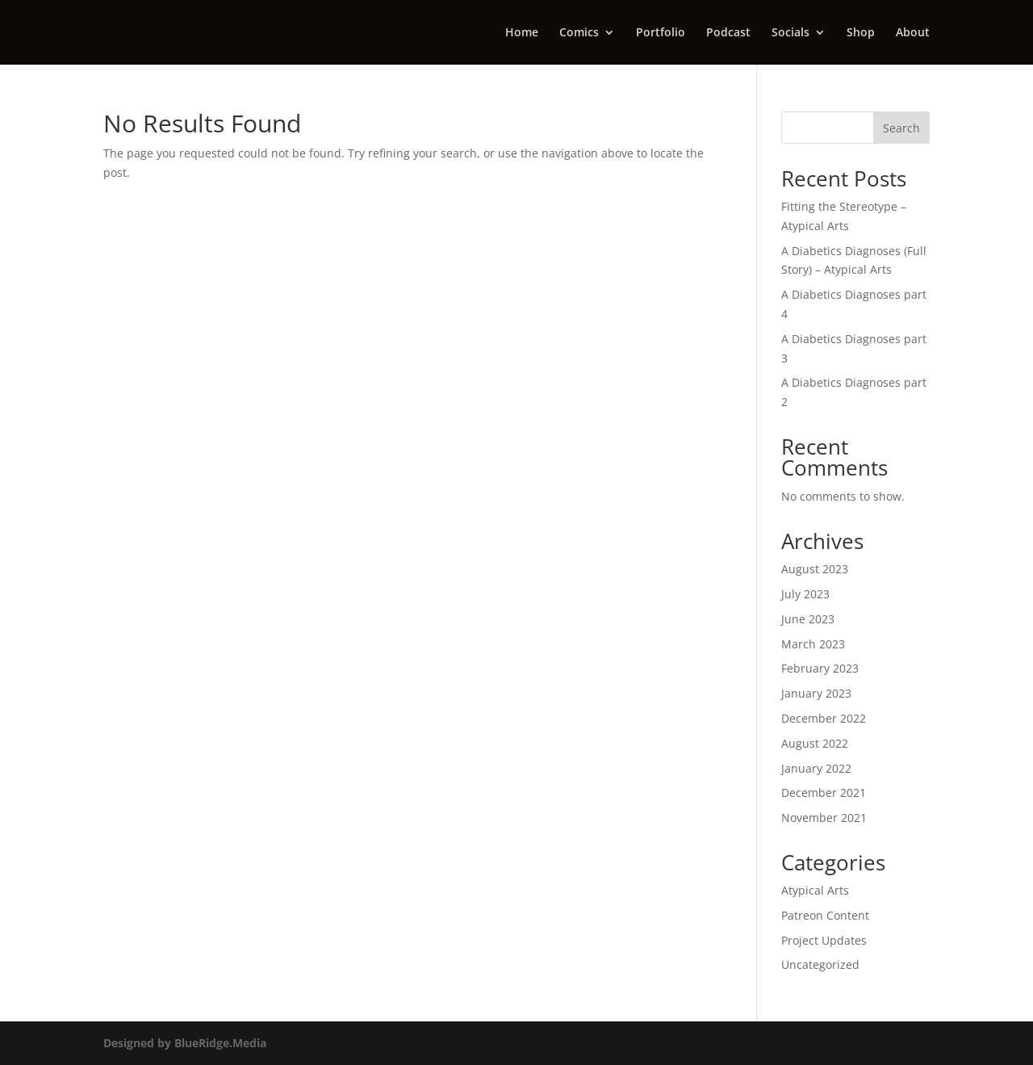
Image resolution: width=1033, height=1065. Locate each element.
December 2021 (823, 792)
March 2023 (813, 644)
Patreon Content (825, 915)
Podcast (728, 33)
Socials (790, 33)
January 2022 (816, 768)
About (913, 33)
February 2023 (820, 668)
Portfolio (660, 33)
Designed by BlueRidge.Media (184, 1042)
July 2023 (805, 594)
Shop (861, 33)
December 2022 (823, 718)
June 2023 (807, 619)
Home (521, 33)
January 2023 (816, 693)
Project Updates (824, 940)
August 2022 (814, 743)
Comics (579, 33)
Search (901, 128)
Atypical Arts (815, 890)
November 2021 (824, 817)
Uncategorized (820, 964)
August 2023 (814, 569)
